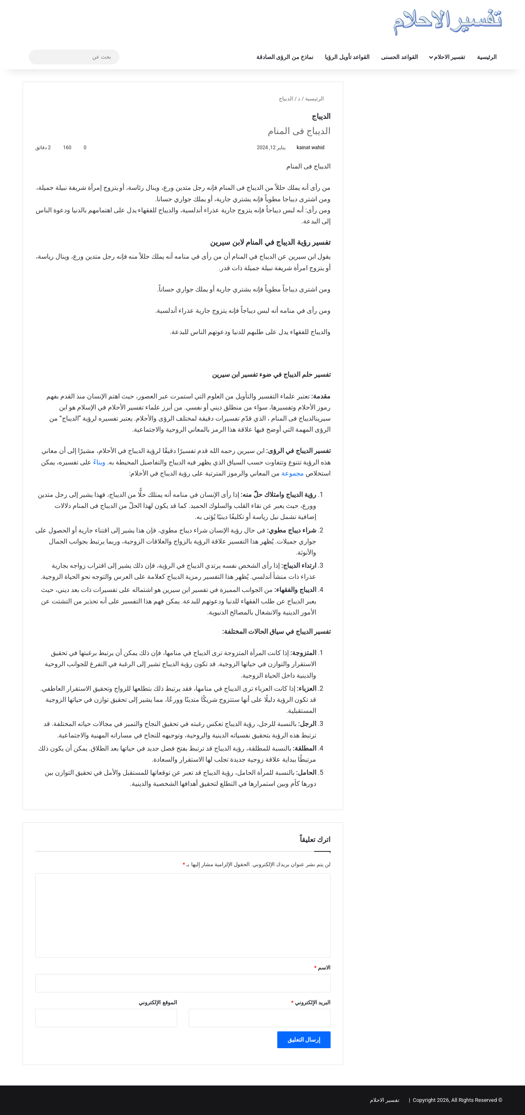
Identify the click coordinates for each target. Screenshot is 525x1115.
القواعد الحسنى (399, 57)
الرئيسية (487, 57)
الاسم (322, 968)
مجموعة (292, 473)
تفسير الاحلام (449, 57)
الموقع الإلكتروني (158, 1002)
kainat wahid (310, 147)
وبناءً (99, 462)
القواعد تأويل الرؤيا (347, 57)
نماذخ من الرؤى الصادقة (284, 57)
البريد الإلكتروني (311, 1002)
